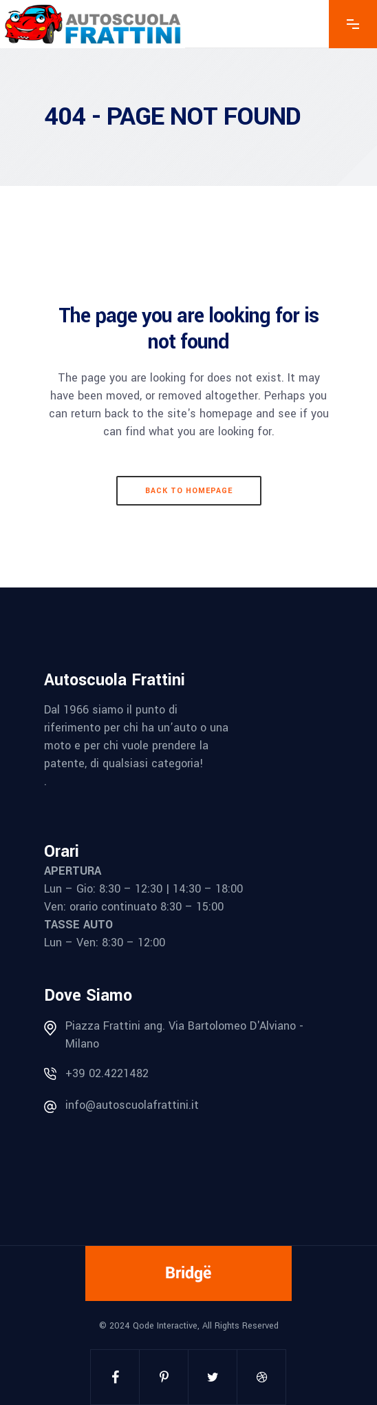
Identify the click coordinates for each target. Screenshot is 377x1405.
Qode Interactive (165, 1326)
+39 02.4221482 (107, 1073)
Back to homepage (189, 491)
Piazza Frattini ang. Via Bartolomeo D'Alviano (180, 1026)
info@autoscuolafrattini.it (132, 1105)
